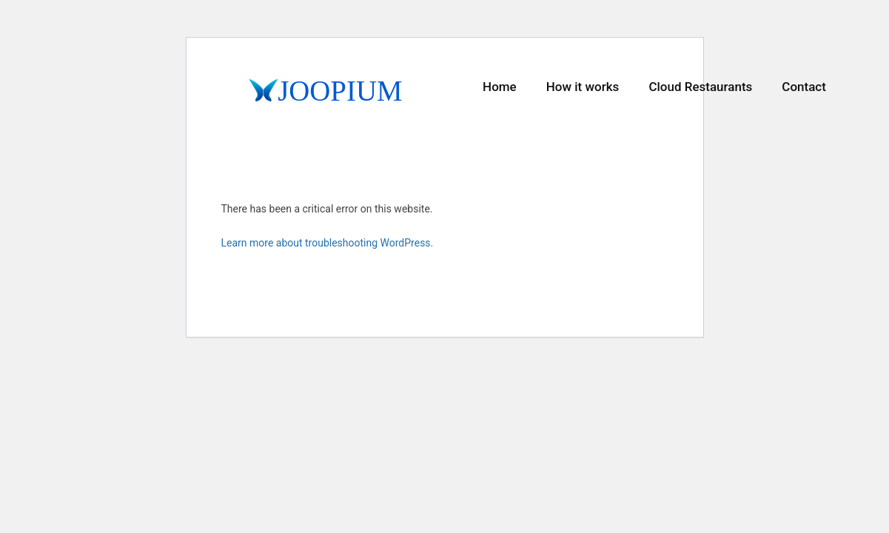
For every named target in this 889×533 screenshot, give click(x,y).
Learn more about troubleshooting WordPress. (327, 243)
